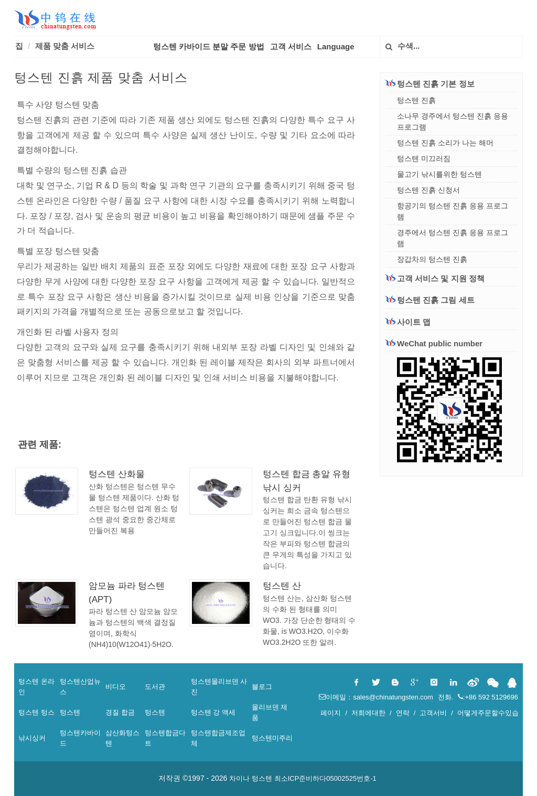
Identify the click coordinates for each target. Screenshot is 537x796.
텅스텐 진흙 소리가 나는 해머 (445, 143)
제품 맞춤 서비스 (64, 45)
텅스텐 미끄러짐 (423, 158)
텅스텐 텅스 (36, 712)
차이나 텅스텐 (250, 778)
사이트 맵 (408, 321)
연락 (403, 713)
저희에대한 (368, 713)
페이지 (330, 713)
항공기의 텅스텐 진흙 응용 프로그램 (452, 211)
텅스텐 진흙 (416, 100)
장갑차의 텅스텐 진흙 (432, 259)
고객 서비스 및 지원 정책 (435, 278)
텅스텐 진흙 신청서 (428, 190)
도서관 (155, 687)
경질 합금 (120, 712)
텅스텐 (70, 712)
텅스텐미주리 (272, 738)
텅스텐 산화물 (117, 474)
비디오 (115, 687)
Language (336, 46)
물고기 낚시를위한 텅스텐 (439, 174)
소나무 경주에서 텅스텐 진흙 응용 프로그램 (452, 121)
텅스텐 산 (282, 586)
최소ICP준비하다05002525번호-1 (325, 778)
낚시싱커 (32, 738)
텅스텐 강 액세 (213, 712)
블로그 (262, 687)
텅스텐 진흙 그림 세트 (430, 299)
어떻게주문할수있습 (488, 713)
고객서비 (433, 713)
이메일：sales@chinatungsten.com (377, 697)
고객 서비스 (291, 46)
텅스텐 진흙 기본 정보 (430, 83)
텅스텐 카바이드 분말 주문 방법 (208, 46)
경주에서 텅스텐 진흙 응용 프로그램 (452, 238)
